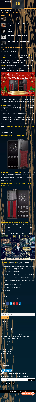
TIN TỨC (9, 10)
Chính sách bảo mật (6, 344)
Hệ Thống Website (5, 365)
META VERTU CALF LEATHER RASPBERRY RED (11, 172)
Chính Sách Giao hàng (6, 349)
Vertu (16, 262)
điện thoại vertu (6, 298)
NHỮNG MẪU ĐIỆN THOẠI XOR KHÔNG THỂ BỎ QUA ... (20, 41)
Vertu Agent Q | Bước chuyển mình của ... (17, 29)
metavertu (4, 301)
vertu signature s (24, 298)
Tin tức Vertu (12, 51)
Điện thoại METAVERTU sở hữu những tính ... (18, 35)
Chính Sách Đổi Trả (5, 347)
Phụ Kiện (3, 363)
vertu (10, 301)
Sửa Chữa (3, 360)
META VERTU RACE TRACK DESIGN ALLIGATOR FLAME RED (14, 222)
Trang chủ (3, 10)
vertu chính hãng (15, 298)
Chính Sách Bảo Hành (6, 351)
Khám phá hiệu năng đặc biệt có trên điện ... (18, 23)
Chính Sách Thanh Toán (6, 353)
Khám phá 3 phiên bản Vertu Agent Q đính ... (18, 17)
